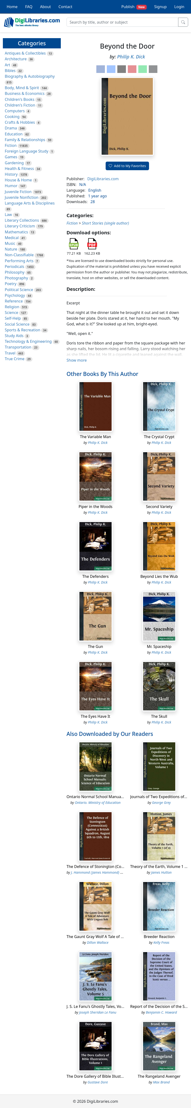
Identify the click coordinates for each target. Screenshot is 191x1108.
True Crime (15, 358)
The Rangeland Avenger (159, 1076)
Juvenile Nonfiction (21, 197)
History (11, 174)
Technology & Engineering (28, 341)
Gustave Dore (98, 1082)
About (45, 6)
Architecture (16, 59)
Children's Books (19, 99)
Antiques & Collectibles (25, 53)
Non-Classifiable (19, 254)
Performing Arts (19, 260)
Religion (12, 306)
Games (11, 156)
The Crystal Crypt (159, 436)
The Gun (95, 646)
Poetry (10, 283)
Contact (65, 6)
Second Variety (159, 506)
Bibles (10, 70)
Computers (15, 110)
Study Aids (14, 335)
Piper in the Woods (96, 506)
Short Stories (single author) (105, 223)
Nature (11, 249)
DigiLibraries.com (103, 178)
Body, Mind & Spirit (22, 87)
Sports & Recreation (22, 330)
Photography (16, 278)
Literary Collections (22, 220)
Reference (14, 301)
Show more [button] (77, 360)
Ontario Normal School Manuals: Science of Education (115, 796)
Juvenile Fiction (18, 191)
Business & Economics (25, 93)
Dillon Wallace (97, 942)
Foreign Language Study (26, 151)
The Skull (159, 716)
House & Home (18, 180)
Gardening (14, 162)
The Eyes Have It (95, 716)
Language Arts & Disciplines (30, 203)
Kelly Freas (161, 942)
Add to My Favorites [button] (127, 166)
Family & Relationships (25, 139)
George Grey (161, 802)
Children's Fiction (20, 105)
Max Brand (161, 1082)
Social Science (17, 324)
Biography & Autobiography (30, 76)
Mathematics (16, 232)
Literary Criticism (20, 226)
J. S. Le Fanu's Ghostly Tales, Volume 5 (100, 1006)
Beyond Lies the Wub (159, 576)
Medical (12, 237)
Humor (11, 185)
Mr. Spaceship (159, 646)
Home (12, 6)
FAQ (28, 6)
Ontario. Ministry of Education (98, 802)
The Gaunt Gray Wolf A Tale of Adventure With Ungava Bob (119, 936)
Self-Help (13, 318)
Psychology (15, 295)
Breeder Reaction (159, 936)
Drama (11, 128)
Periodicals (14, 266)
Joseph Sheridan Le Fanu (97, 1012)
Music (10, 243)
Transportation (18, 347)
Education (14, 134)
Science (11, 312)
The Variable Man (95, 436)
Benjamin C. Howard (161, 1012)
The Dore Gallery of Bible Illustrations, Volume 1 (109, 1076)
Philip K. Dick (131, 56)
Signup (160, 6)
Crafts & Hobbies (20, 122)
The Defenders (95, 576)
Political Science (19, 289)
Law (8, 214)
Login (179, 6)
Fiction (11, 145)
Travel (10, 353)
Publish (134, 7)
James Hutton (161, 872)
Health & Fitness (19, 168)
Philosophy (15, 272)
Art (7, 64)
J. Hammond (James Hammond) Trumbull (102, 872)
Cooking (12, 116)
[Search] (122, 22)
